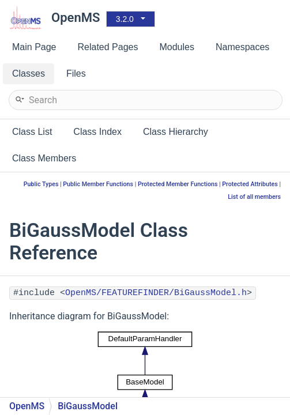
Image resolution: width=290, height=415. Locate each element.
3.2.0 (125, 19)
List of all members (254, 197)
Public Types (41, 184)
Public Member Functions (98, 184)
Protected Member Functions (178, 184)
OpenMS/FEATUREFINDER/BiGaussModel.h (156, 293)
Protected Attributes (249, 184)
